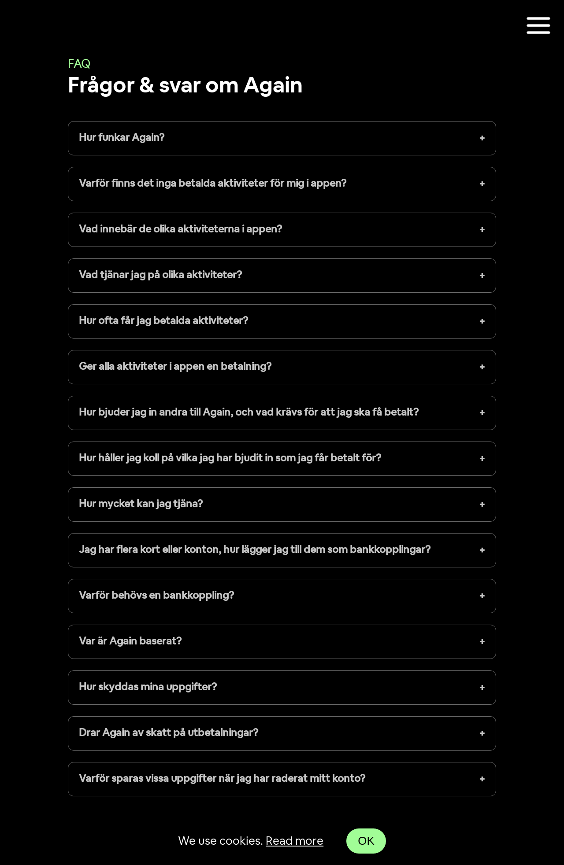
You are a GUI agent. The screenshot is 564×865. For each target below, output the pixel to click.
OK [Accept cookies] (366, 840)
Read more (294, 841)
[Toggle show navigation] (538, 26)
